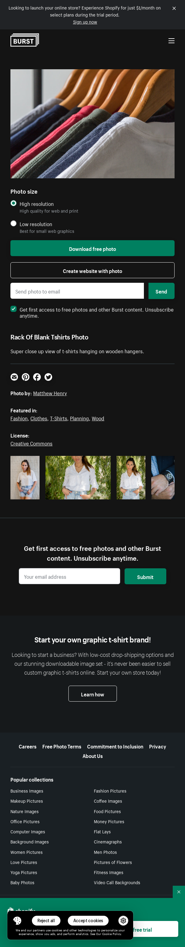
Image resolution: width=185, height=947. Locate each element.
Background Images (29, 841)
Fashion (19, 418)
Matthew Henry (50, 392)
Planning (79, 418)
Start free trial (136, 929)
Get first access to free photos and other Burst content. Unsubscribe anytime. (92, 312)
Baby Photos (22, 882)
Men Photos (105, 851)
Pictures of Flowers (113, 861)
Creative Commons (31, 443)
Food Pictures (107, 811)
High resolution (37, 203)
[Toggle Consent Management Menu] (17, 921)
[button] (17, 921)
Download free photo (92, 248)
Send (161, 291)
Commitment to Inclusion (115, 746)
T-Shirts (58, 418)
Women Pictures (26, 851)
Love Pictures (23, 861)
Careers (28, 746)
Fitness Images (108, 872)
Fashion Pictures (110, 790)
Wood (98, 418)
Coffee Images (108, 800)
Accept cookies (88, 920)
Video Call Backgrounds (117, 882)
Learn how (92, 694)
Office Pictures (25, 821)
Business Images (26, 790)
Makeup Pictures (26, 800)
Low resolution (36, 223)
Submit (145, 576)
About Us (93, 755)
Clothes (38, 418)
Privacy (157, 746)
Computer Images (27, 831)
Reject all (46, 920)
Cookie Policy (111, 933)
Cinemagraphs (108, 841)
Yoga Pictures (23, 872)
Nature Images (24, 811)
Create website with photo (92, 270)
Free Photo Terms (61, 746)
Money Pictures (109, 821)
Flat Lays (102, 831)
